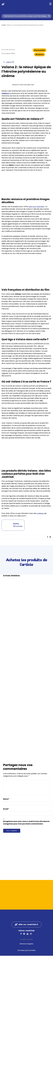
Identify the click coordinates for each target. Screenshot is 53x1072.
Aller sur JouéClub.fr (3, 4)
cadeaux (40, 513)
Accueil (3, 25)
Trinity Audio (23, 84)
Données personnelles (26, 950)
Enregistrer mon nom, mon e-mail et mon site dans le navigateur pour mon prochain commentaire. (26, 822)
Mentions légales (26, 944)
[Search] (25, 16)
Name (6, 799)
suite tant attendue (36, 206)
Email (6, 809)
